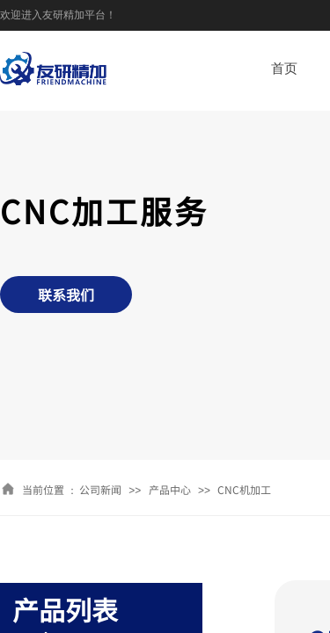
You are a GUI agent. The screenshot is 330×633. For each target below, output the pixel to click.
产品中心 (170, 489)
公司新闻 (100, 489)
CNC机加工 (244, 489)
